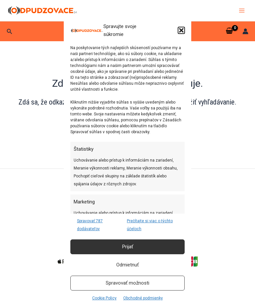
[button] (181, 30)
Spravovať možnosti (127, 283)
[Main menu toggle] (241, 10)
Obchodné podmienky (143, 298)
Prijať (127, 247)
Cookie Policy (104, 298)
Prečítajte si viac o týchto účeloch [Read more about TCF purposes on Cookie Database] (150, 225)
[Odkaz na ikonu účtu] (245, 31)
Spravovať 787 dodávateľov (90, 225)
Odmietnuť (127, 265)
